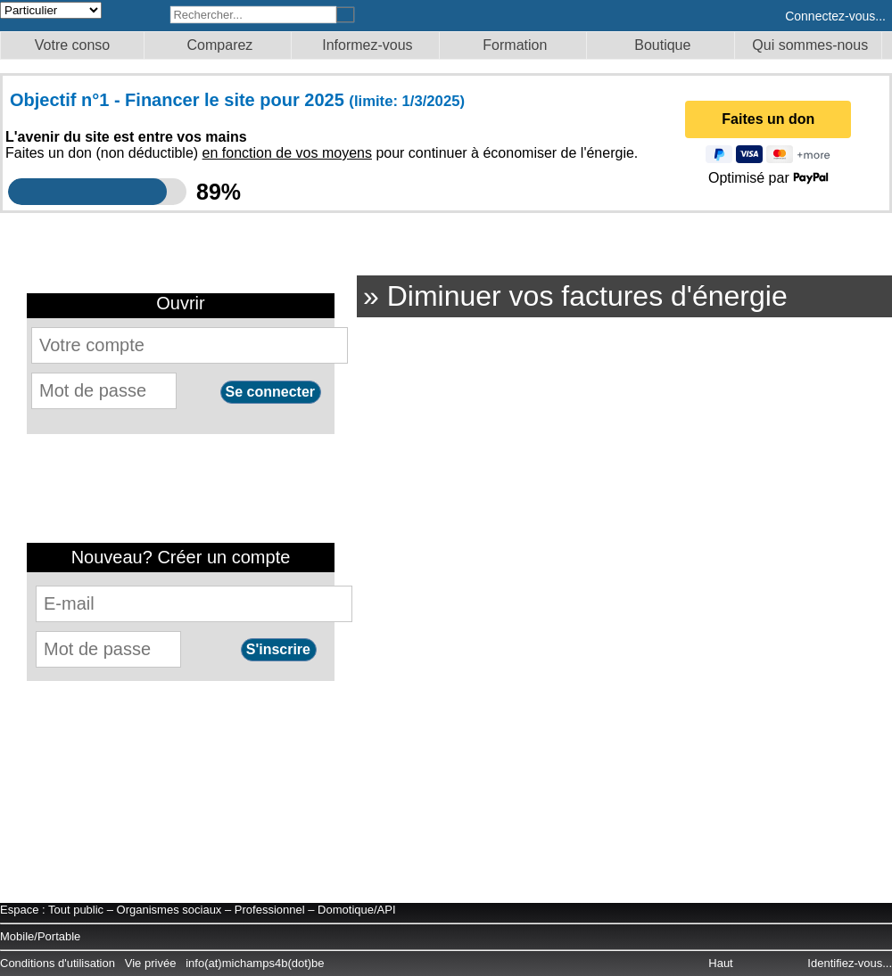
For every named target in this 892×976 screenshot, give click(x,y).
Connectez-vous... (835, 16)
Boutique (662, 45)
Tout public (75, 909)
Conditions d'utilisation (57, 963)
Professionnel (270, 909)
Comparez (220, 45)
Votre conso (73, 45)
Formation (515, 45)
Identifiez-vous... (849, 963)
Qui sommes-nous (810, 45)
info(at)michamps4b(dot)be (255, 963)
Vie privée (151, 963)
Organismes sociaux (169, 909)
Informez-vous (367, 45)
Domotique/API (356, 909)
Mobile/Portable (40, 936)
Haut (722, 963)
